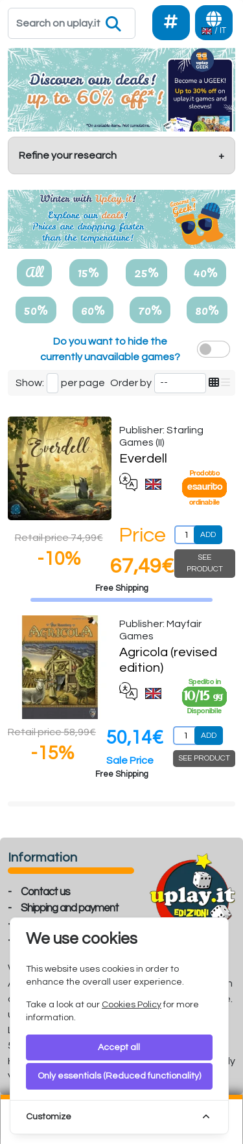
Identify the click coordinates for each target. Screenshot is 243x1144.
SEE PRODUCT (205, 563)
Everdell (143, 458)
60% (93, 309)
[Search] (71, 23)
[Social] (171, 22)
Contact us (45, 892)
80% (207, 309)
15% (88, 272)
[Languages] (214, 22)
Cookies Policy (131, 1004)
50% (36, 309)
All (34, 272)
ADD (208, 535)
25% (146, 272)
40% (205, 272)
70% (150, 309)
